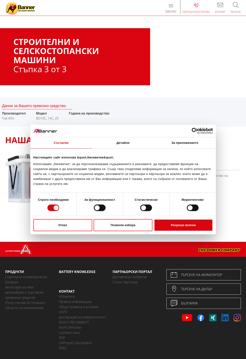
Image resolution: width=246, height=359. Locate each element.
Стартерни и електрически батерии (26, 279)
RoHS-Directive (70, 327)
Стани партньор (125, 282)
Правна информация (75, 301)
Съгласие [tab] (61, 142)
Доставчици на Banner (130, 277)
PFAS (62, 348)
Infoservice (67, 296)
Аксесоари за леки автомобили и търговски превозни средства (24, 292)
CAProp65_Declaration (75, 343)
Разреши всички (183, 225)
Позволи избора (123, 225)
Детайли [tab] (123, 142)
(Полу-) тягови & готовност (25, 302)
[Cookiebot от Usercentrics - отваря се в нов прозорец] (195, 131)
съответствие (69, 332)
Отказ (62, 225)
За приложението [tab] (184, 142)
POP (62, 337)
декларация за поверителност (82, 317)
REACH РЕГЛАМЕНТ (74, 322)
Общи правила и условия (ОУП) (78, 309)
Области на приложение (24, 308)
